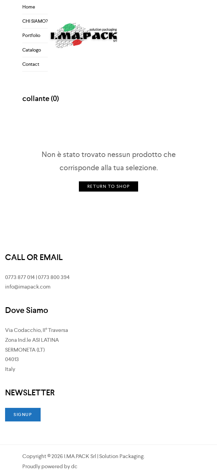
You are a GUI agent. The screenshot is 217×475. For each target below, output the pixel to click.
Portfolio (31, 35)
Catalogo (31, 50)
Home (28, 7)
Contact (30, 64)
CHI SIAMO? (35, 21)
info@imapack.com (27, 286)
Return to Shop (108, 186)
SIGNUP (23, 414)
